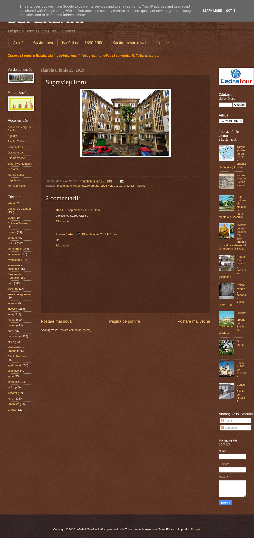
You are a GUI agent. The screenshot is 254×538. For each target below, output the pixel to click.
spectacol (13, 370)
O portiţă (240, 343)
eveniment (14, 259)
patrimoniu (14, 336)
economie (14, 254)
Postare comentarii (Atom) (75, 330)
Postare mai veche (194, 321)
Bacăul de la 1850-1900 (83, 42)
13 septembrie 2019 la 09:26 (82, 210)
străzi (119, 185)
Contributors (15, 147)
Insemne (13, 288)
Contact (163, 42)
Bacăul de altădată (19, 208)
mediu (61, 185)
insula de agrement (20, 294)
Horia (59, 210)
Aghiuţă (12, 136)
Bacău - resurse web (129, 42)
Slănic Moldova (17, 356)
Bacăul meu (42, 42)
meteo (11, 325)
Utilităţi (141, 185)
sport (11, 376)
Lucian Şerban (65, 234)
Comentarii (229, 427)
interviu (12, 303)
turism (11, 398)
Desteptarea (15, 152)
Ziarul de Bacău (17, 185)
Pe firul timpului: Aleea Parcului (241, 182)
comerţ (12, 232)
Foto (10, 283)
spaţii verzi (107, 185)
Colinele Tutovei (18, 223)
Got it (230, 10)
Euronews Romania (20, 163)
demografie (15, 248)
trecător (12, 393)
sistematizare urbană (86, 185)
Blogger (195, 529)
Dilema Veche (16, 158)
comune (13, 237)
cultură (12, 243)
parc (69, 185)
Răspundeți (63, 221)
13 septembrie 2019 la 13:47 (99, 234)
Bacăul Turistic (17, 141)
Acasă (18, 42)
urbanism (129, 185)
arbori (11, 203)
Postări (227, 420)
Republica (14, 180)
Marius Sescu (16, 174)
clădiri (11, 217)
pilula (11, 342)
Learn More (212, 10)
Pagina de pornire (124, 321)
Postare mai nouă (56, 321)
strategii (12, 381)
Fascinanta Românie (14, 276)
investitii (13, 308)
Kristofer (13, 169)
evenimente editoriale (15, 267)
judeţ (11, 314)
